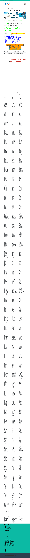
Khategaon (6, 296)
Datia (5, 201)
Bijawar (5, 178)
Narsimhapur (14, 370)
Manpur (13, 343)
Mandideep (6, 336)
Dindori (13, 212)
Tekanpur (13, 488)
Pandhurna (6, 390)
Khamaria (20, 287)
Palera (20, 382)
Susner (5, 482)
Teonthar (5, 491)
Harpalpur (13, 235)
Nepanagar (20, 378)
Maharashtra (21, 518)
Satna (12, 438)
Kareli (20, 274)
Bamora (5, 142)
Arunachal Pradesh (22, 513)
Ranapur (20, 418)
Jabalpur (5, 255)
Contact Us (7, 551)
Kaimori (13, 271)
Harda (5, 232)
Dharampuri (6, 212)
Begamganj (13, 154)
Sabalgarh (20, 427)
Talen (5, 485)
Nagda (5, 361)
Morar (5, 352)
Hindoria (20, 242)
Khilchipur (20, 296)
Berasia (20, 156)
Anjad (5, 115)
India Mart (7, 550)
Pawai (5, 399)
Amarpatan (6, 109)
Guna (5, 228)
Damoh (13, 199)
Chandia (5, 187)
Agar (5, 97)
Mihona (13, 348)
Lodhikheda (21, 319)
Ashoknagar (21, 120)
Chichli (5, 193)
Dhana (13, 208)
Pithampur (5, 404)
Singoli (13, 470)
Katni (5, 282)
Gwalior (13, 230)
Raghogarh (6, 408)
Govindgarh (13, 226)
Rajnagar (20, 414)
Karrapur (5, 277)
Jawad (5, 264)
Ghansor (13, 221)
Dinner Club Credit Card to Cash (10, 545)
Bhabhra (13, 163)
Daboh (5, 196)
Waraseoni (5, 510)
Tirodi (20, 495)
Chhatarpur (13, 190)
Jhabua (20, 265)
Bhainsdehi (6, 165)
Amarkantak (21, 107)
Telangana (13, 522)
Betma (13, 158)
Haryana (20, 515)
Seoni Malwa (21, 450)
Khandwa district (6, 291)
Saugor (20, 441)
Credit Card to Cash (8, 540)
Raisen (13, 411)
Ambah (20, 111)
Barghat (5, 147)
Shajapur (5, 458)
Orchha (13, 379)
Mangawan (6, 342)
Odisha (13, 520)
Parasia (5, 395)
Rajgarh (5, 413)
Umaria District (6, 503)
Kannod (5, 273)
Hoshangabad (14, 244)
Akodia (5, 100)
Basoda (20, 152)
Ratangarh (13, 420)
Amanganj (5, 106)
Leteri (5, 318)
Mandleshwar (14, 339)
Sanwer (5, 435)
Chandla (20, 188)
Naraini (5, 368)
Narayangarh (6, 370)
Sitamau (5, 476)
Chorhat (13, 194)
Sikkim (20, 521)
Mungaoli (13, 357)
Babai (5, 124)
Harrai (5, 237)
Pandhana (5, 389)
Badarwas (20, 125)
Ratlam (5, 422)
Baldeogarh (6, 137)
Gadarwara (20, 215)
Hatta (5, 241)
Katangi (13, 280)
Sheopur (13, 461)
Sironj (12, 474)
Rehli (20, 423)
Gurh (20, 229)
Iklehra (5, 249)
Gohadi (20, 224)
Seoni (5, 449)
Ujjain (5, 499)
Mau (5, 345)
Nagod (13, 361)
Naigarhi (5, 363)
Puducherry (20, 520)
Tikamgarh (5, 494)
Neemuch (5, 377)
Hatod (5, 240)
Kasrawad (20, 278)
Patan (20, 396)
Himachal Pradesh (7, 516)
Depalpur (13, 203)
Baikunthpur (6, 133)
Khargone (13, 294)
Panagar (5, 386)
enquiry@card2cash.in (16, 0)
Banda (20, 143)
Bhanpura (13, 167)
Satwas (5, 440)
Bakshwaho (20, 134)
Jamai (5, 259)
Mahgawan (13, 325)
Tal (12, 483)
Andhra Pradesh (14, 513)
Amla (12, 113)
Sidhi (12, 465)
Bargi (20, 147)
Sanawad (20, 432)
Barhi (12, 149)
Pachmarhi (5, 381)
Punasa (5, 407)
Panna (20, 391)
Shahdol (13, 452)
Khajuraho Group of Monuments (7, 286)
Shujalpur (20, 463)
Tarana (20, 486)
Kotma (5, 309)
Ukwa (5, 501)
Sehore (5, 445)
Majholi (20, 328)
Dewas (5, 205)
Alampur (5, 101)
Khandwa (13, 289)
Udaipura (13, 497)
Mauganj (20, 346)
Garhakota (5, 219)
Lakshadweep (6, 518)
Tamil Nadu (6, 522)
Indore (5, 250)
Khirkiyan (13, 298)
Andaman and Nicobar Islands (7, 513)
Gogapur (5, 223)
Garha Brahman (14, 217)
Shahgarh (5, 454)
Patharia (5, 398)
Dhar (5, 210)
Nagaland (5, 520)
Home (7, 532)
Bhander (20, 165)
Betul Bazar (20, 161)
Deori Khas (6, 202)
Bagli (20, 129)
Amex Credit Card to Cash (9, 543)
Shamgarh (20, 459)
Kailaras (20, 269)
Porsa (20, 405)
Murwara (5, 359)
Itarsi (12, 253)
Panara (20, 387)
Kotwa (20, 310)
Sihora (5, 467)
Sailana (5, 431)
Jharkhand (20, 516)
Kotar (20, 305)
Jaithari (5, 258)
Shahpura (13, 456)
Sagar (12, 429)
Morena (13, 352)
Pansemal (13, 393)
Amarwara (5, 110)
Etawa (5, 214)
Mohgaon (5, 350)
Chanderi (13, 185)
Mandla (20, 337)
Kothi (12, 307)
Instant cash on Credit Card (10, 541)
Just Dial (7, 549)
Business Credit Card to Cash (10, 544)
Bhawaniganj (6, 169)
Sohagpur (13, 479)
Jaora (20, 260)
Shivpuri (5, 463)
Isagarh (20, 251)
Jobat (5, 268)
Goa (5, 515)
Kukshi (13, 312)
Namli (12, 366)
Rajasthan (13, 521)
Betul (5, 160)
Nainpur (20, 364)
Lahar (20, 314)
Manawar (13, 334)
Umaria (13, 501)
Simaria (20, 468)
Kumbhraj (5, 314)
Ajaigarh (20, 98)
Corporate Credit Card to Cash (10, 542)
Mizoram (20, 519)
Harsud (20, 238)
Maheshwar (6, 324)
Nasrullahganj (14, 375)
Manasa (5, 333)
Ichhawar (20, 247)
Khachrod (20, 283)
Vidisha (5, 508)
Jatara (12, 262)
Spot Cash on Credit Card (9, 539)
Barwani (5, 151)
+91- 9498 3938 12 (4, 0)
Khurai (20, 301)
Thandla (13, 492)
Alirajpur (20, 102)
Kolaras (13, 303)
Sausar (13, 443)
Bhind (12, 172)
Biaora (13, 176)
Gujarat (13, 515)
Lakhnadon (13, 316)
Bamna (20, 138)
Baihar (13, 131)
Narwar (20, 373)
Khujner (5, 300)
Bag (5, 128)
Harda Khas (20, 233)
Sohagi (20, 477)
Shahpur (20, 454)
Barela (13, 145)
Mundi (20, 355)
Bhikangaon (21, 170)
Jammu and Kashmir (15, 516)
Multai (5, 354)
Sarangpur (20, 436)
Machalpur (13, 321)
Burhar (5, 184)
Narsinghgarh (6, 372)
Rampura (5, 417)
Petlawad (20, 400)
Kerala (13, 517)
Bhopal (5, 175)
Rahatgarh (20, 409)
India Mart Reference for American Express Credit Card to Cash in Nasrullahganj (15, 93)
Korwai (5, 305)
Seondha (13, 447)
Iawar (5, 246)
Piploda (13, 402)
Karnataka (5, 517)
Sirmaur (5, 473)
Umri (20, 504)
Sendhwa (20, 445)
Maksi (12, 330)
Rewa (5, 426)
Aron (5, 119)
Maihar (5, 327)
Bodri (12, 181)
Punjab (5, 521)
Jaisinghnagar (21, 256)
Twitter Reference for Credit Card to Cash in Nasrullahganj (12, 94)
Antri (20, 116)
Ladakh (20, 517)
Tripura (20, 522)
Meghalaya (13, 519)
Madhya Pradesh (14, 518)
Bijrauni (20, 179)
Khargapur (20, 292)
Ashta (12, 122)
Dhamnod (20, 206)
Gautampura (6, 221)
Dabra (20, 197)
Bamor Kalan (13, 140)
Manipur (5, 519)
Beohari (5, 156)
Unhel (12, 506)
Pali (12, 384)
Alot (12, 104)
